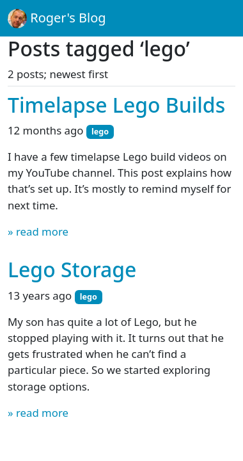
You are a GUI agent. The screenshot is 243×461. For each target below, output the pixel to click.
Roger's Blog (57, 18)
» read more (38, 231)
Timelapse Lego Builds (116, 104)
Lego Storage (72, 269)
